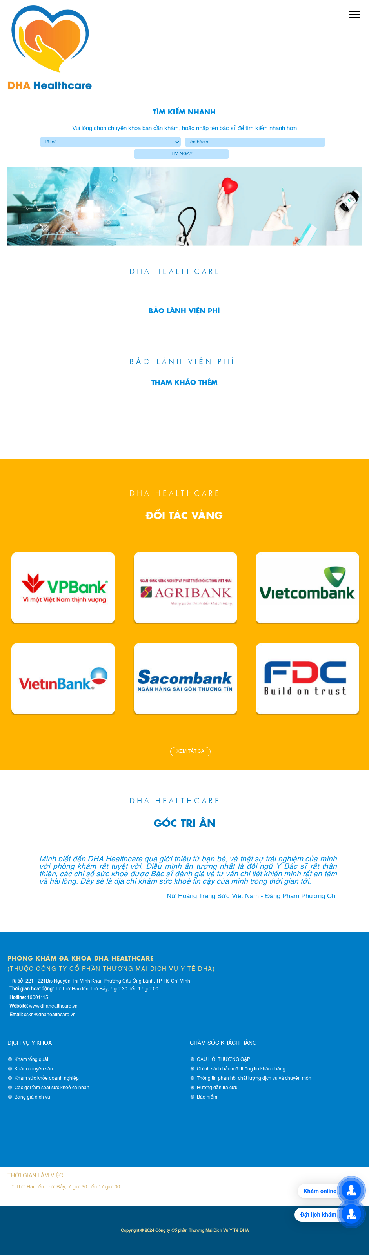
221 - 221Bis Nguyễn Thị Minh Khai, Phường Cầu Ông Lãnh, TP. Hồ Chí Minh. (108, 981)
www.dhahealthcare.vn (53, 1006)
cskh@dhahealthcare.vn (50, 1015)
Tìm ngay (182, 154)
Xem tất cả (190, 751)
